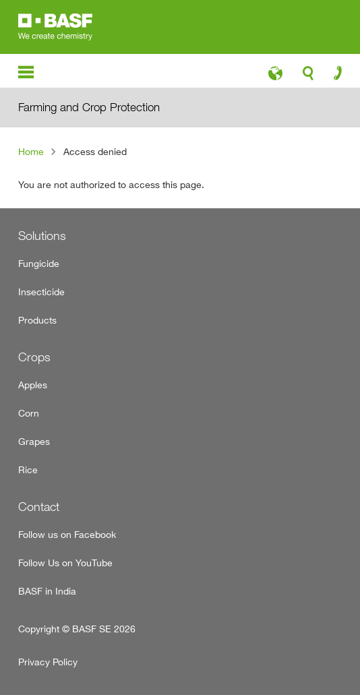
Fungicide (38, 263)
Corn (28, 413)
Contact (38, 507)
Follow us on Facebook (67, 534)
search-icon (308, 76)
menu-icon (26, 72)
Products (37, 320)
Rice (28, 469)
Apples (32, 384)
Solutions (42, 236)
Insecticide (41, 291)
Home (31, 151)
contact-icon (333, 76)
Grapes (34, 441)
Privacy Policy (48, 661)
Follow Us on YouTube (65, 562)
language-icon (275, 76)
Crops (34, 357)
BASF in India (47, 591)
